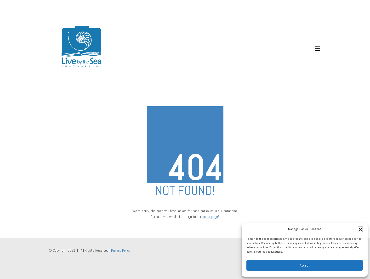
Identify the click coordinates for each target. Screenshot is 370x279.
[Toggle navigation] (316, 48)
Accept (305, 265)
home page (210, 216)
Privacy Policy (120, 250)
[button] (360, 229)
